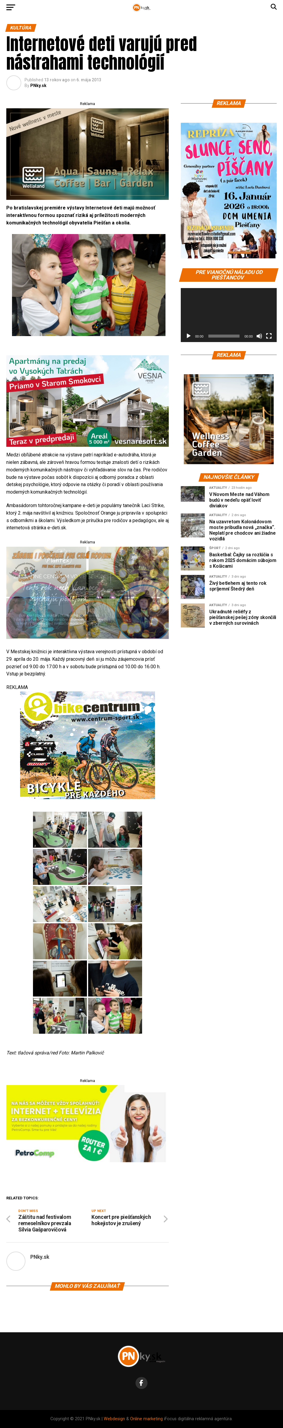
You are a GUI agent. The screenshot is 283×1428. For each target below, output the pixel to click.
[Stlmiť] (259, 336)
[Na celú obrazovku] (269, 336)
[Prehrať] (189, 336)
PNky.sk (38, 85)
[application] (229, 315)
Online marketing (146, 1418)
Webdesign (114, 1418)
